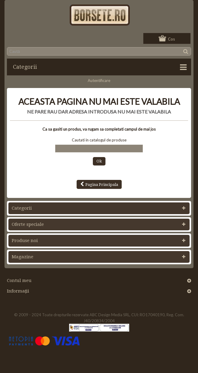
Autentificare (99, 80)
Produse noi (25, 240)
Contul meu (19, 280)
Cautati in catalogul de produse (99, 140)
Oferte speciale (28, 224)
